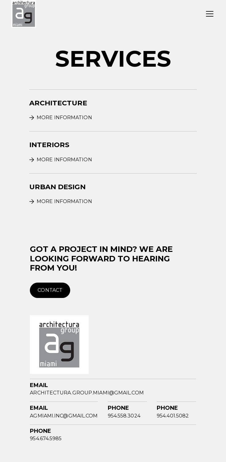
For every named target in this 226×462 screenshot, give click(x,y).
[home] (23, 14)
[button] (208, 13)
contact (50, 290)
